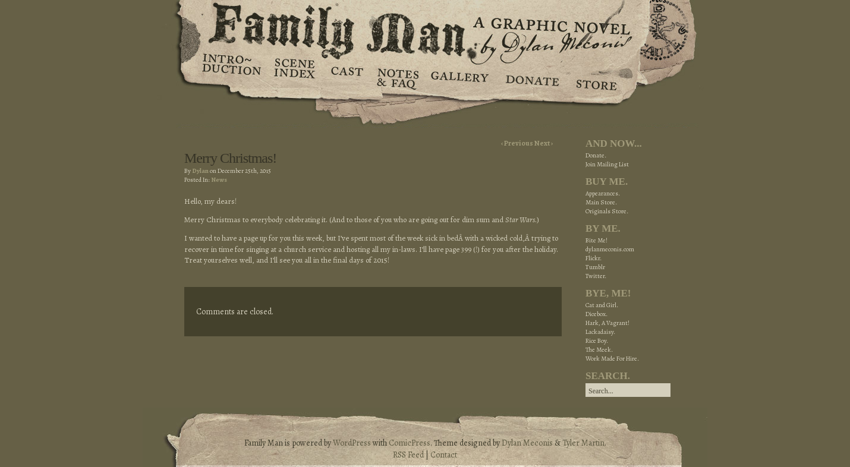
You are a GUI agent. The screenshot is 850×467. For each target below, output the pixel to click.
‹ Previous (517, 143)
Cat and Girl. (601, 305)
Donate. (595, 155)
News (219, 179)
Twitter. (595, 276)
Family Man (425, 28)
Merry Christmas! (230, 158)
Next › (543, 143)
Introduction (231, 68)
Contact (443, 454)
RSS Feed (408, 454)
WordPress (352, 443)
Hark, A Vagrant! (607, 322)
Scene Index (295, 77)
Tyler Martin (583, 443)
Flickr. (593, 258)
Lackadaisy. (600, 331)
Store (596, 77)
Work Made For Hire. (612, 358)
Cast (346, 77)
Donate (530, 77)
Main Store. (601, 202)
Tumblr (595, 267)
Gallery (459, 77)
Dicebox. (596, 314)
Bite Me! (596, 240)
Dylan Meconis (527, 443)
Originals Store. (606, 211)
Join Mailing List (607, 164)
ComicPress (409, 443)
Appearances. (602, 193)
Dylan (200, 170)
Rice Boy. (596, 340)
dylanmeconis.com (609, 249)
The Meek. (599, 349)
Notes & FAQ (397, 77)
